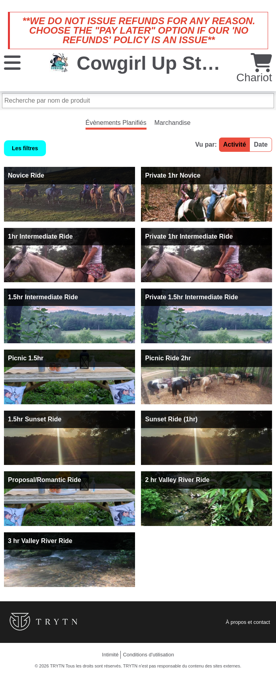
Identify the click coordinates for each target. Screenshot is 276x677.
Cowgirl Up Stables (162, 63)
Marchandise (172, 122)
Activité (234, 144)
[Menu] (12, 62)
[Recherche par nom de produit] (138, 100)
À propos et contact (248, 622)
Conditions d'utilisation (148, 655)
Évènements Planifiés (116, 122)
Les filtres (25, 148)
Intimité (110, 655)
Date (261, 144)
